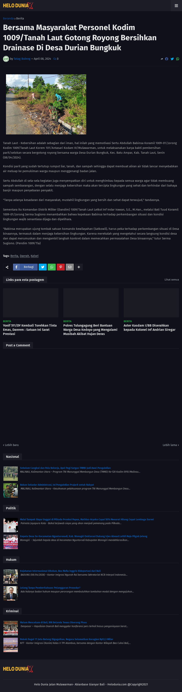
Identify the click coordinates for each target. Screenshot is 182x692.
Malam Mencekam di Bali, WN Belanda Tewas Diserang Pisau (53, 622)
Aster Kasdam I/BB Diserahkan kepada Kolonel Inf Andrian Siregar (149, 328)
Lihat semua (172, 279)
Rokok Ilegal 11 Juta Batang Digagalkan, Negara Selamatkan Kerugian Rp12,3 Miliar (66, 639)
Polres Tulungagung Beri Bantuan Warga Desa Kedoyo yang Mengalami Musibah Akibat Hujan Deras (90, 330)
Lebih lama (170, 445)
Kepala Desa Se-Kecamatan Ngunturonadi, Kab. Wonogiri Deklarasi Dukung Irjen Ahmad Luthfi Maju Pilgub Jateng (83, 536)
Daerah (24, 256)
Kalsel (34, 256)
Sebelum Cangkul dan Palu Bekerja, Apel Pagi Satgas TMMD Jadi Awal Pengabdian (65, 468)
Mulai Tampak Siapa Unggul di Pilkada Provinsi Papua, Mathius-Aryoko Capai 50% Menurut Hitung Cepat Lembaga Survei (87, 519)
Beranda (8, 18)
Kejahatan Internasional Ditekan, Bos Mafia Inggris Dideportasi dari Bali (60, 571)
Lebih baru (12, 445)
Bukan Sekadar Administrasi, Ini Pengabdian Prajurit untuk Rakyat (57, 484)
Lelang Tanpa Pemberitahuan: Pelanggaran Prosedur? (50, 587)
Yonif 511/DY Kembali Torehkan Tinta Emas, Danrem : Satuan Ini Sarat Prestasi (30, 330)
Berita (20, 18)
